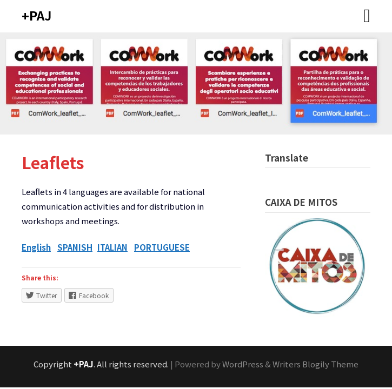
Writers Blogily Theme (315, 364)
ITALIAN (112, 247)
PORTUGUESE (162, 247)
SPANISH (74, 247)
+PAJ (36, 15)
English (36, 247)
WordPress (242, 364)
